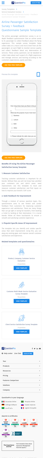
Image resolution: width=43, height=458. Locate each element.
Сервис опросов (28, 405)
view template (21, 268)
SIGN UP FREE (36, 3)
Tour (4, 361)
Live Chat (17, 353)
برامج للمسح (7, 408)
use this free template (13, 65)
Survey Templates (10, 9)
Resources (7, 371)
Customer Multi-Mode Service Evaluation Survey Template (21, 293)
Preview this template (10, 74)
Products (6, 366)
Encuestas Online (9, 401)
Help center (7, 353)
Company (6, 390)
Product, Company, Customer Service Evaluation (21, 260)
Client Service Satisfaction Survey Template (21, 324)
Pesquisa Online (28, 401)
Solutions (6, 385)
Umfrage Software (9, 405)
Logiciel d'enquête (28, 408)
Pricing (5, 376)
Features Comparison (11, 380)
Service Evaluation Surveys (13, 12)
